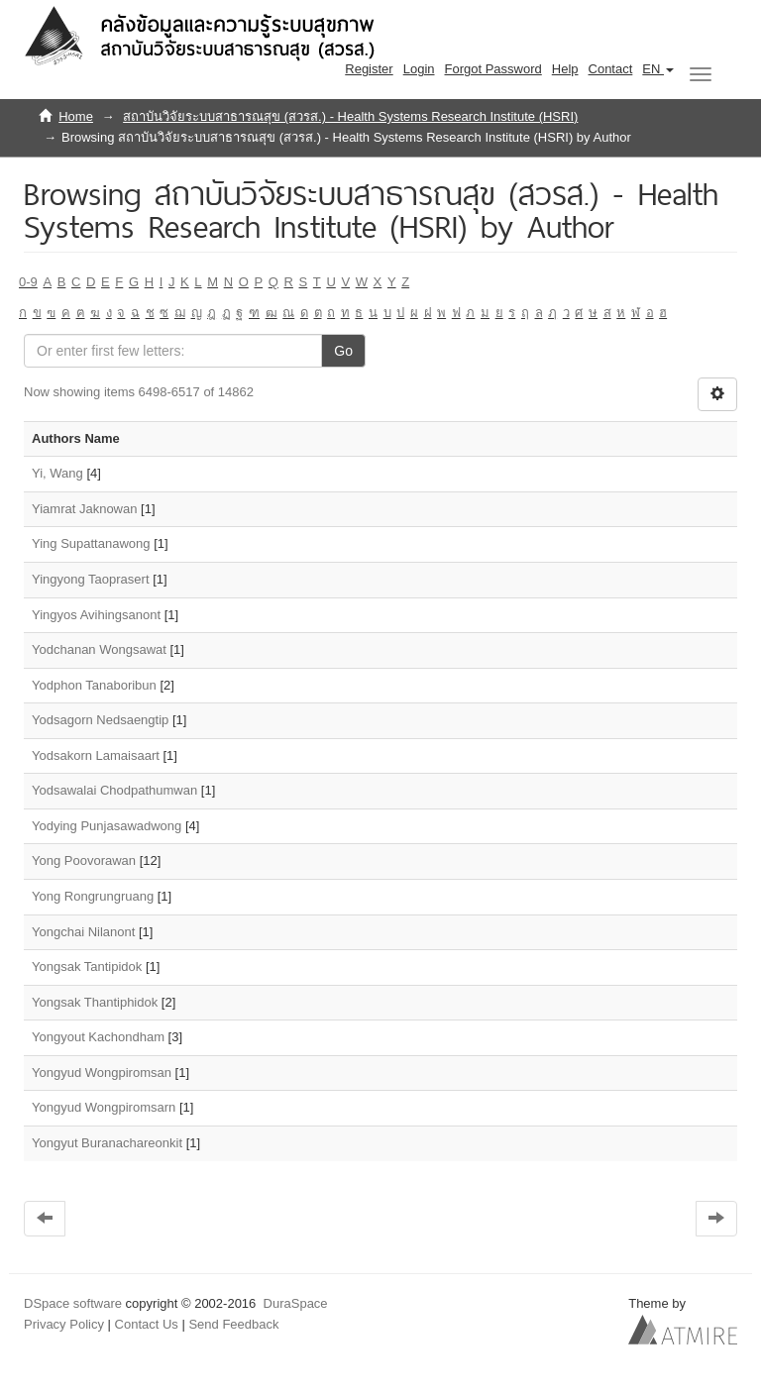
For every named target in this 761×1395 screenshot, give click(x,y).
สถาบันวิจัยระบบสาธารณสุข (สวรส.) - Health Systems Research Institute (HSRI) (350, 116)
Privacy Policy (64, 1324)
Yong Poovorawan (84, 860)
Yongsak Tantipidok (87, 966)
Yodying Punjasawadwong (106, 825)
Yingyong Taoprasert (91, 579)
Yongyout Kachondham (98, 1036)
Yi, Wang (57, 473)
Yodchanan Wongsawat (99, 649)
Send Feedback (233, 1324)
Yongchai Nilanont (83, 931)
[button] (658, 69)
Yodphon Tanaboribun (94, 685)
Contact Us (146, 1324)
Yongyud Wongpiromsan (101, 1072)
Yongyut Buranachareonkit (107, 1142)
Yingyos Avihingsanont (96, 614)
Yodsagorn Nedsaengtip (100, 719)
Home (75, 116)
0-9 (28, 281)
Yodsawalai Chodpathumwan (114, 790)
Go (343, 351)
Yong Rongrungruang (93, 896)
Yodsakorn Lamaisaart (96, 755)
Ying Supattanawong (91, 543)
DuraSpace (296, 1303)
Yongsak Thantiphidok (95, 1002)
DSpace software (73, 1303)
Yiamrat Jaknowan (84, 508)
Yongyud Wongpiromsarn (103, 1107)
